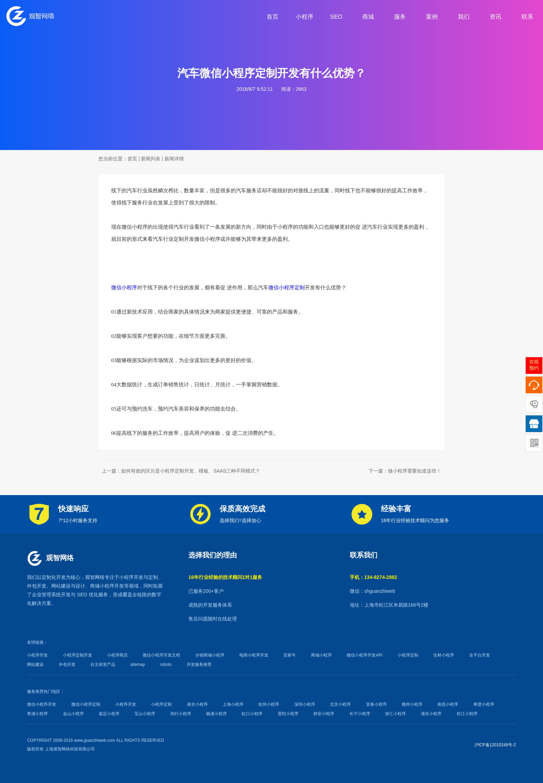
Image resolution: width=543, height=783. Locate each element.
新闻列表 (150, 158)
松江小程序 (467, 713)
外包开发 (67, 664)
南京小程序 (197, 704)
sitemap (137, 664)
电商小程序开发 (253, 655)
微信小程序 (124, 287)
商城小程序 (102, 586)
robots (165, 664)
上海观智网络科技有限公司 (70, 749)
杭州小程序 (268, 704)
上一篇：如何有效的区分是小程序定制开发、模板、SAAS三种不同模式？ (181, 471)
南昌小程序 (447, 704)
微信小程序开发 (41, 704)
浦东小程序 (431, 713)
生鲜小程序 (443, 655)
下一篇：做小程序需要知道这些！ (404, 471)
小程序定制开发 (77, 655)
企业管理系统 (46, 594)
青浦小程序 (37, 713)
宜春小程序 (376, 704)
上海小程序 (233, 704)
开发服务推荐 (199, 664)
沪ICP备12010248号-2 (495, 744)
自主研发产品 (102, 664)
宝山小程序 (144, 713)
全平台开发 (479, 655)
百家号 (289, 655)
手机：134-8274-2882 (373, 577)
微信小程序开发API (364, 655)
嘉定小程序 (109, 713)
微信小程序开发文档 (161, 655)
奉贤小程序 (483, 704)
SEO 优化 (87, 594)
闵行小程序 (180, 713)
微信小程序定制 (286, 287)
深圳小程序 (304, 704)
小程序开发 (131, 577)
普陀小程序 (288, 713)
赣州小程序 (412, 704)
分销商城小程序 (209, 655)
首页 (132, 158)
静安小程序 (323, 713)
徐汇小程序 (395, 713)
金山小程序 (73, 713)
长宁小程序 (359, 713)
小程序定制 (408, 655)
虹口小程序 (252, 713)
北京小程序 (340, 704)
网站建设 (61, 586)
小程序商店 (117, 655)
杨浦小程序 (216, 713)
